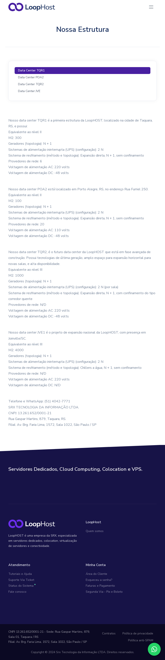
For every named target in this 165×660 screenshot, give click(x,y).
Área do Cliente (96, 574)
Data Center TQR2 (31, 84)
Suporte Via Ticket (21, 580)
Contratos (109, 633)
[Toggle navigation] (151, 7)
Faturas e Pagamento (100, 586)
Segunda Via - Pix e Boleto (104, 592)
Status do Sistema (21, 586)
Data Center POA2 (31, 77)
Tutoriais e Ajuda (20, 574)
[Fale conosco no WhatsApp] (154, 649)
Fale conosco (17, 592)
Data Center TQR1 (31, 70)
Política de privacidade (137, 633)
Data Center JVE (29, 91)
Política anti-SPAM (140, 640)
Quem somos (95, 531)
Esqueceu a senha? (99, 580)
